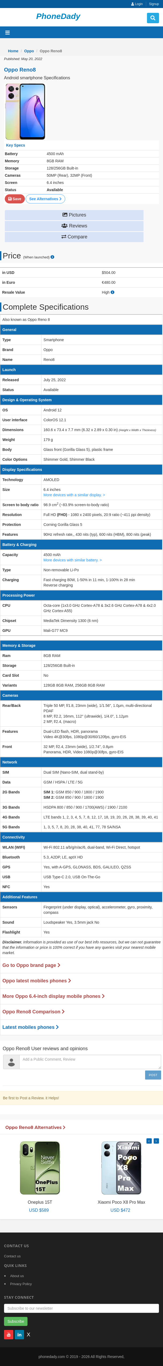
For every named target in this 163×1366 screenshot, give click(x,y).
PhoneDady (58, 16)
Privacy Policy (21, 1284)
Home (13, 51)
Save (14, 199)
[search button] (153, 18)
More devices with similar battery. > (73, 560)
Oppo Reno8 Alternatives (35, 1127)
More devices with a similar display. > (74, 495)
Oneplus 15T (40, 1202)
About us (17, 1276)
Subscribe (15, 1321)
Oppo (29, 51)
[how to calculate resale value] (112, 292)
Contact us (12, 1256)
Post (153, 1075)
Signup (154, 4)
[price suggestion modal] (52, 257)
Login (137, 4)
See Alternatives (45, 199)
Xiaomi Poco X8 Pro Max (121, 1202)
